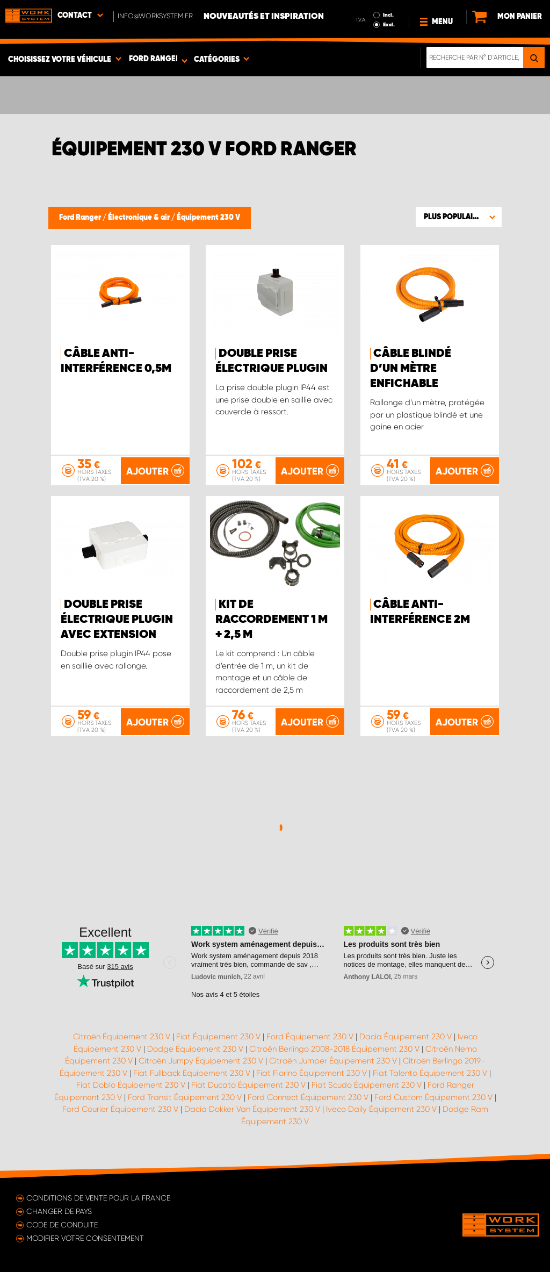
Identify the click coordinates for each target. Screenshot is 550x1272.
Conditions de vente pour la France (98, 1198)
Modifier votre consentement (85, 1238)
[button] (459, 216)
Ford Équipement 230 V (309, 1036)
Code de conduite (62, 1224)
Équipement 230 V (208, 217)
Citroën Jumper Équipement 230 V (333, 1061)
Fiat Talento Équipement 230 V (430, 1073)
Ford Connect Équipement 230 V (308, 1097)
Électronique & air (139, 217)
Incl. (388, 15)
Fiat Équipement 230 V (218, 1036)
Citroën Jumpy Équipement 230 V (201, 1061)
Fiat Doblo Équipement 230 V (130, 1085)
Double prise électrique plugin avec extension (117, 620)
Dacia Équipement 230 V (405, 1036)
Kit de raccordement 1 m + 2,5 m (271, 620)
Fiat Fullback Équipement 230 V (191, 1073)
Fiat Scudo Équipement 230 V (367, 1085)
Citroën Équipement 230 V (121, 1036)
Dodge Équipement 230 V (195, 1049)
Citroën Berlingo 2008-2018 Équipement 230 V (334, 1049)
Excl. (389, 24)
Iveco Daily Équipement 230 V (381, 1109)
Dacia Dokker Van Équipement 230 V (252, 1109)
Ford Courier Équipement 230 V (120, 1109)
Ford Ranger (81, 217)
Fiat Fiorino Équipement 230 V (311, 1073)
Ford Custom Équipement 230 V (433, 1097)
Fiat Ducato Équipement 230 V (248, 1085)
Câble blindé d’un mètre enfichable (410, 369)
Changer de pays (59, 1211)
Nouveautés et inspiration (264, 16)
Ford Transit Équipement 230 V (185, 1097)
